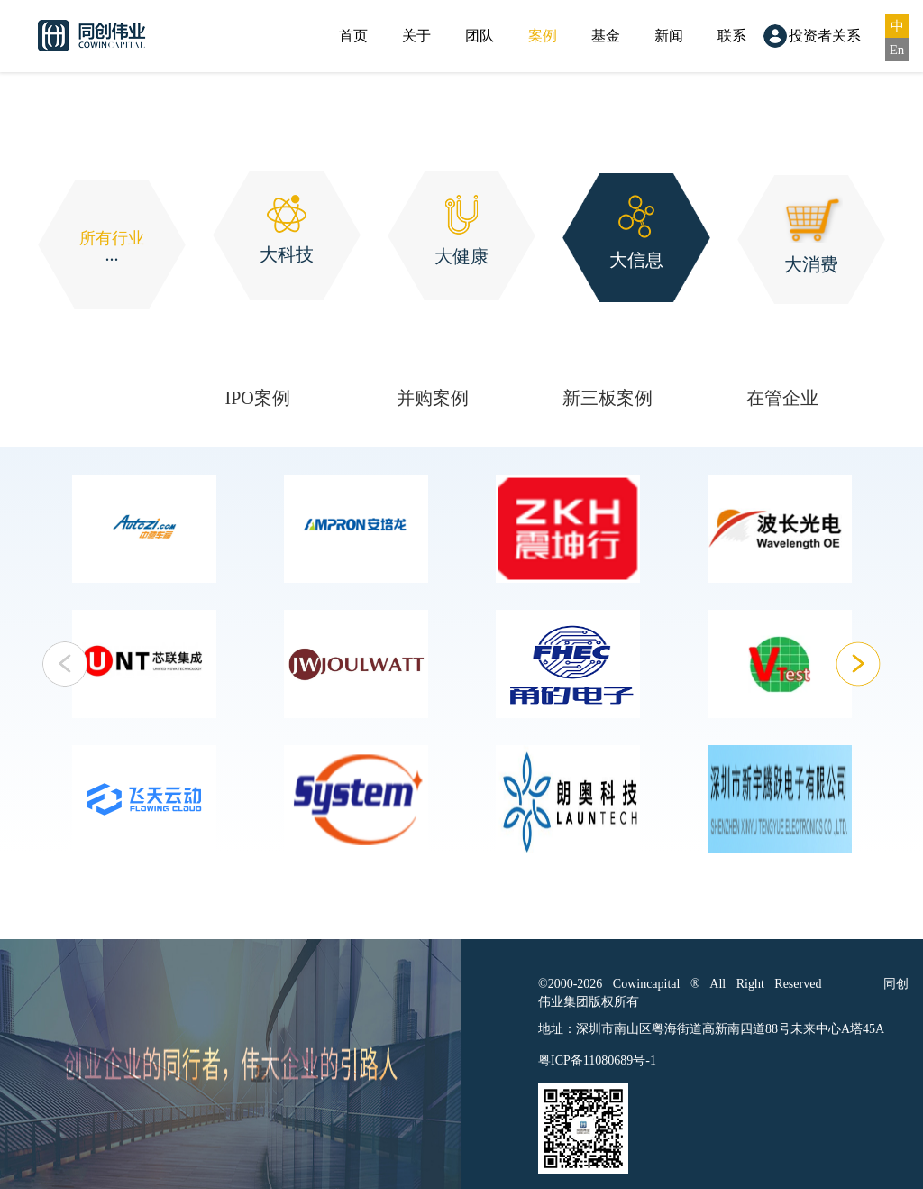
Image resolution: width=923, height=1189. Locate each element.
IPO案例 (257, 398)
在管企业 (782, 398)
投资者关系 (825, 35)
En (897, 49)
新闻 (668, 35)
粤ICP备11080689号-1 (597, 1060)
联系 (731, 35)
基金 (605, 35)
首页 (353, 35)
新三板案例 (607, 398)
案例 (542, 35)
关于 (416, 35)
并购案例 (433, 398)
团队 (479, 35)
